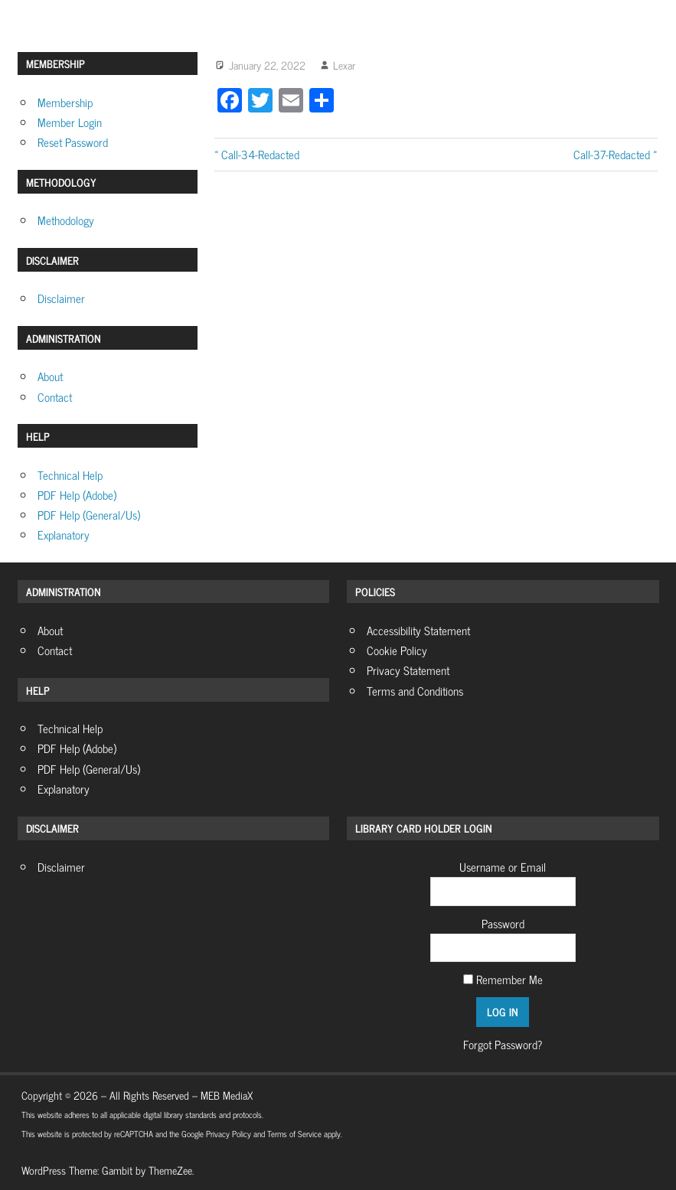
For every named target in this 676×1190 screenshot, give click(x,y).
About (50, 376)
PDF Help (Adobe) (77, 494)
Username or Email (502, 866)
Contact (55, 396)
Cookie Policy (397, 650)
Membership (65, 102)
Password (503, 923)
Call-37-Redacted (611, 154)
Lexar (344, 64)
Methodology (66, 220)
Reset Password (73, 142)
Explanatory (64, 534)
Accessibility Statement (418, 630)
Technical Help (70, 474)
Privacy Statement (408, 670)
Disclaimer (61, 298)
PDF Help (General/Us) (89, 514)
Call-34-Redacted (259, 154)
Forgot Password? (502, 1044)
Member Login (70, 122)
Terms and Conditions (415, 690)
